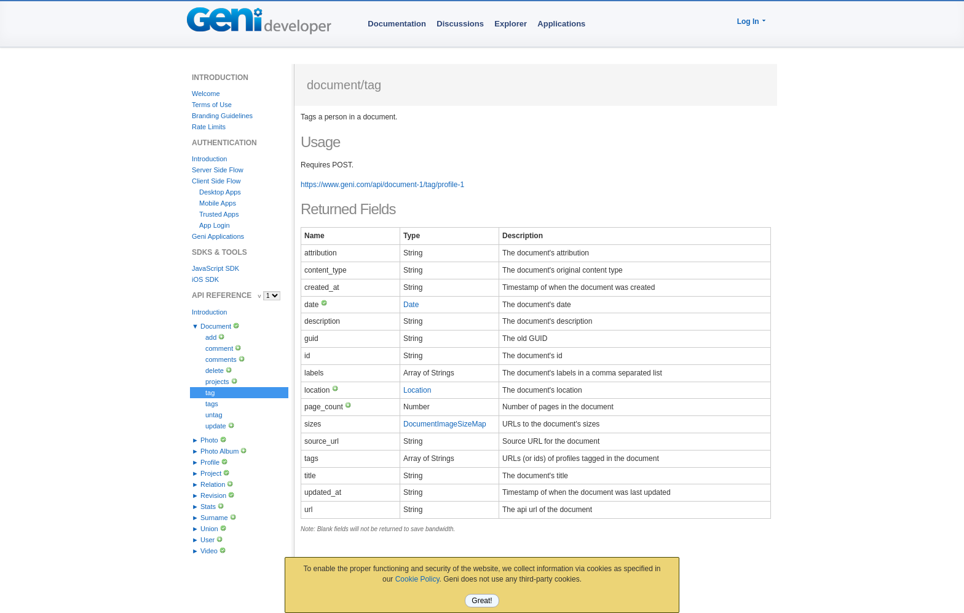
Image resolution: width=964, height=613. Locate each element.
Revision (213, 495)
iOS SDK (205, 279)
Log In (748, 21)
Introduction (209, 158)
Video (209, 551)
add (210, 337)
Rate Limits (209, 126)
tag (210, 392)
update (215, 426)
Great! (482, 600)
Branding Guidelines (222, 115)
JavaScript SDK (215, 268)
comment (219, 348)
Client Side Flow (216, 181)
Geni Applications (218, 236)
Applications (561, 23)
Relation (212, 484)
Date (411, 304)
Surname (214, 517)
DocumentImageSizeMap (444, 424)
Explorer (510, 23)
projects (217, 381)
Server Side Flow (217, 170)
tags (211, 403)
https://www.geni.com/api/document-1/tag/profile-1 (382, 184)
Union (209, 528)
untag (214, 415)
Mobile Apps (217, 203)
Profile (209, 462)
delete (214, 370)
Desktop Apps (220, 192)
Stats (208, 506)
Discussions (460, 23)
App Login (214, 225)
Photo (209, 440)
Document (215, 326)
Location (417, 390)
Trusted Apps (219, 214)
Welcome (206, 93)
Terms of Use (212, 104)
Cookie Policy (417, 579)
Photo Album (219, 451)
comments (221, 359)
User (207, 539)
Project (210, 473)
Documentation (397, 23)
